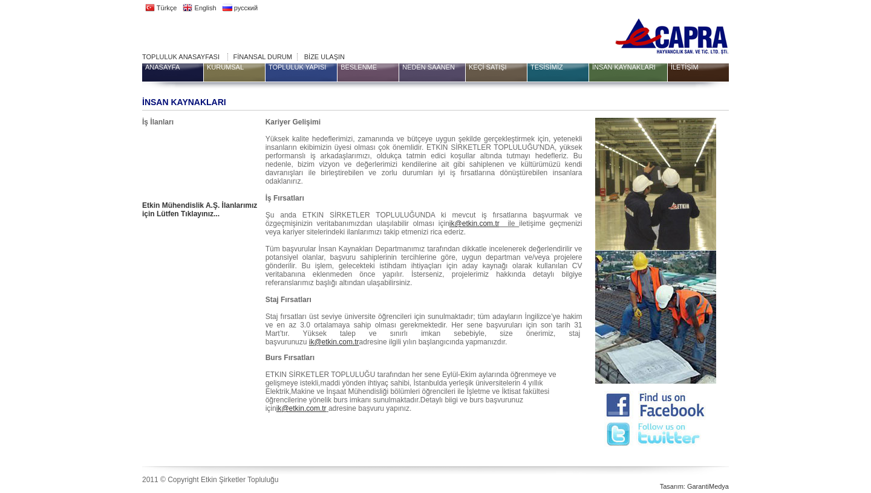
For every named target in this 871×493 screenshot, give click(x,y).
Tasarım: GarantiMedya (694, 486)
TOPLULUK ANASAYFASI (181, 56)
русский (240, 8)
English (199, 8)
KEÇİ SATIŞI (488, 67)
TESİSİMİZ (546, 67)
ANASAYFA (162, 67)
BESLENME (359, 67)
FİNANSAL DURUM (262, 56)
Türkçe (161, 8)
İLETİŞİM (685, 67)
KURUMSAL (225, 67)
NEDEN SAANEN (428, 67)
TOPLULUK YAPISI (297, 67)
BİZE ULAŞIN (324, 56)
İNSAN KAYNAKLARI (624, 67)
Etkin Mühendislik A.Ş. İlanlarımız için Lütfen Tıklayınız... (199, 209)
